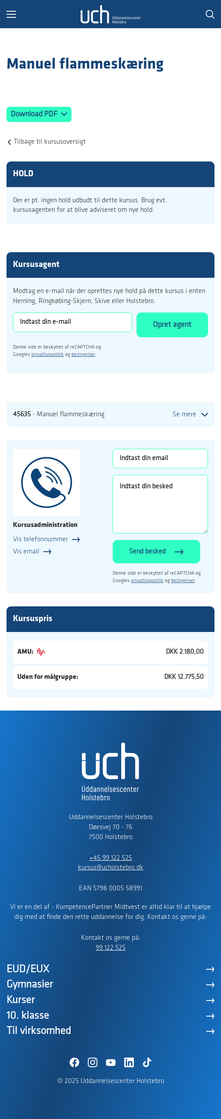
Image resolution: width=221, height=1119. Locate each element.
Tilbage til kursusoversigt (50, 141)
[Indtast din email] (160, 458)
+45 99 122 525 (110, 858)
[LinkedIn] (129, 1062)
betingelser (83, 354)
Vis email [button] (26, 551)
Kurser (20, 1000)
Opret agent (172, 325)
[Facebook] (74, 1062)
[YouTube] (110, 1062)
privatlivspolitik (47, 354)
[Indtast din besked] (160, 504)
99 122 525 (111, 948)
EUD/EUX (27, 969)
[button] (43, 14)
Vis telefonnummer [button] (40, 539)
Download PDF (35, 114)
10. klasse (27, 1015)
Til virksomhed (38, 1031)
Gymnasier (29, 984)
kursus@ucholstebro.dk (110, 867)
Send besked (147, 551)
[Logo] (110, 14)
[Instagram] (92, 1062)
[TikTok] (147, 1062)
